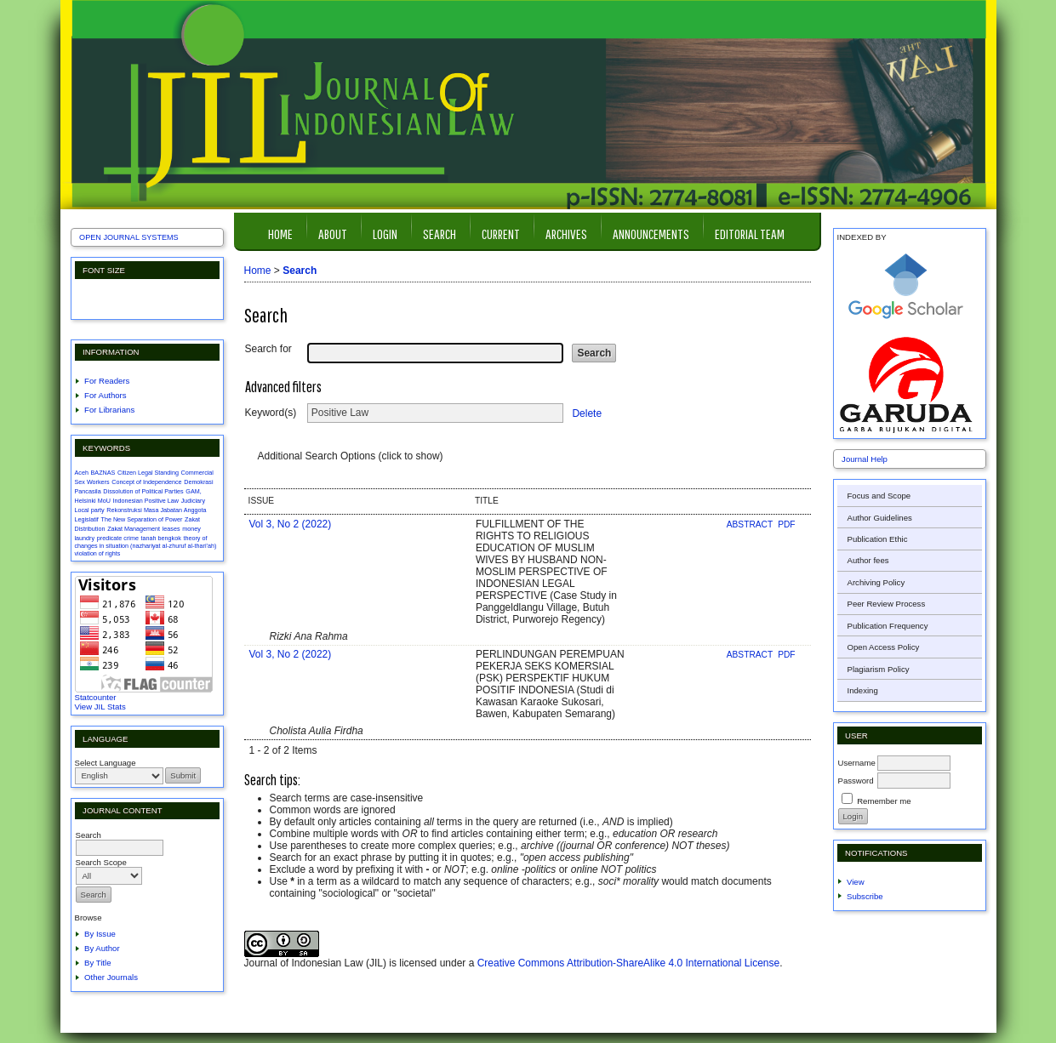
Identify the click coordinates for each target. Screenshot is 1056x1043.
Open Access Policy (884, 647)
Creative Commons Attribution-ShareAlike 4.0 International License (628, 963)
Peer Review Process (887, 603)
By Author (102, 948)
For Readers (106, 380)
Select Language (105, 762)
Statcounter (96, 697)
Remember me (883, 801)
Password (856, 780)
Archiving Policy (876, 582)
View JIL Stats (100, 706)
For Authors (105, 395)
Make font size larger (144, 299)
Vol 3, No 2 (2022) (290, 524)
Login (385, 233)
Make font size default (117, 299)
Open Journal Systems (129, 237)
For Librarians (109, 409)
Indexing (863, 690)
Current (501, 233)
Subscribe (865, 896)
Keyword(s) (271, 413)
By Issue (100, 933)
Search (439, 233)
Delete (587, 413)
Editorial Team (750, 233)
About (332, 233)
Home (280, 233)
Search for (268, 349)
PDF (786, 524)
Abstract (751, 524)
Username (857, 762)
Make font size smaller (90, 299)
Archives (566, 233)
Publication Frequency (888, 625)
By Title (97, 962)
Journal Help (865, 459)
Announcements (651, 233)
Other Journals (111, 977)
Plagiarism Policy (879, 669)
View (856, 881)
